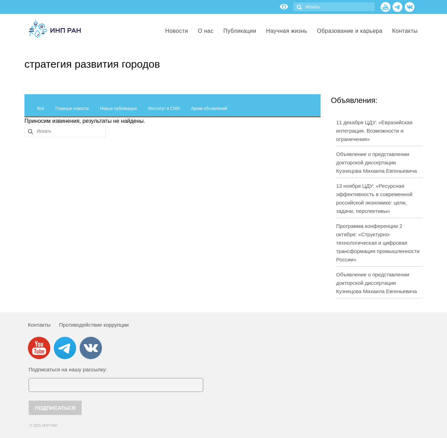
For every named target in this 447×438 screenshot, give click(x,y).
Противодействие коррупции (94, 325)
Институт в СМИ (164, 108)
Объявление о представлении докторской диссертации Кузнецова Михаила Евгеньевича (376, 162)
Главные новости (72, 108)
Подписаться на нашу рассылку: (68, 369)
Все (40, 108)
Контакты (39, 325)
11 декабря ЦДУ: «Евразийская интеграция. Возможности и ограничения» (374, 130)
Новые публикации (118, 108)
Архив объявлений (209, 108)
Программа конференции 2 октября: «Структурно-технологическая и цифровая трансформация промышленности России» (378, 242)
